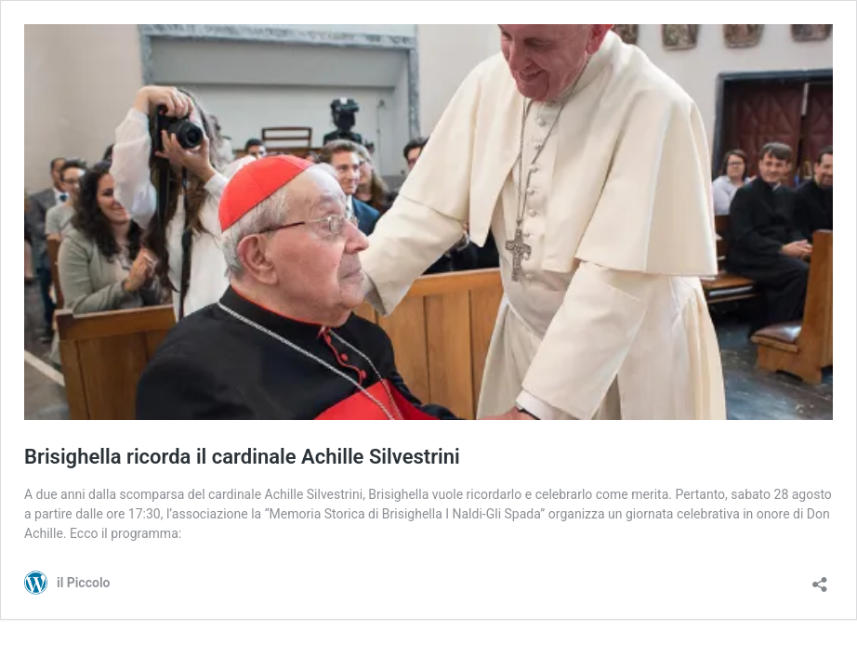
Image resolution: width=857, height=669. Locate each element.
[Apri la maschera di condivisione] (820, 578)
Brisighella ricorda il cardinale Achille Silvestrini (242, 456)
